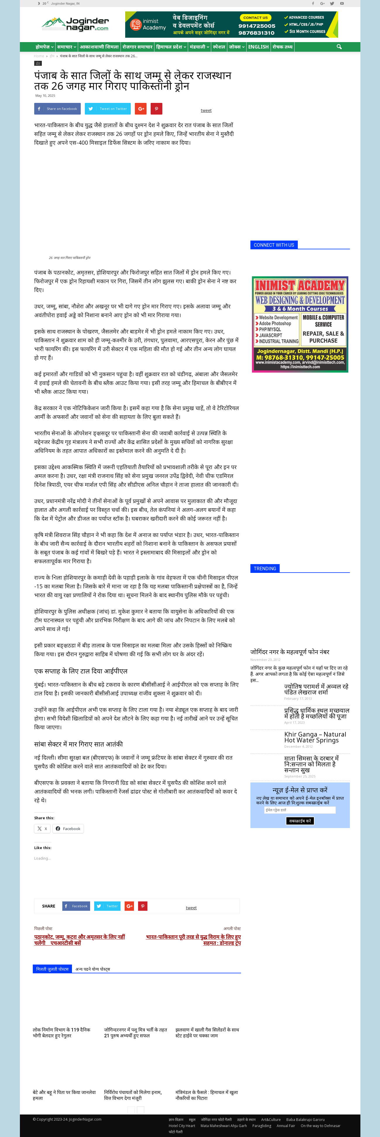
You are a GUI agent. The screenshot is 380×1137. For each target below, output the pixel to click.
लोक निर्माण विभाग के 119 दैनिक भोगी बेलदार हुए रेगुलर (61, 1032)
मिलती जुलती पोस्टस (52, 969)
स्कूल (192, 1119)
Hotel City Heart (182, 1125)
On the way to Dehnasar (321, 1125)
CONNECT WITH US (274, 245)
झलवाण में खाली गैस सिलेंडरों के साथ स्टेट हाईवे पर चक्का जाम (207, 1032)
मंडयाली (199, 47)
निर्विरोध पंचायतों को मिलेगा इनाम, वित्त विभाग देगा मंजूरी (133, 1095)
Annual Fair (286, 1125)
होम (38, 63)
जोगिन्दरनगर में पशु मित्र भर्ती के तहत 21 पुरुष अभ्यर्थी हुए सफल (135, 1032)
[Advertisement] (136, 878)
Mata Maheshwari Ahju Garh (224, 1125)
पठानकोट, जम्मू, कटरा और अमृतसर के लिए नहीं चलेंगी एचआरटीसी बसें (79, 940)
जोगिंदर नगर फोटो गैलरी (216, 1119)
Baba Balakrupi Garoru (305, 1119)
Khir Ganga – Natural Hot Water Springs (315, 737)
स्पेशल (219, 47)
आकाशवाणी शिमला (99, 47)
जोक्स (237, 47)
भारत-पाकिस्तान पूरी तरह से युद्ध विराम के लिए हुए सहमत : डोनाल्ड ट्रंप (193, 940)
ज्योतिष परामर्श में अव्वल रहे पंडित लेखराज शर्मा (316, 689)
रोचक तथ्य (283, 47)
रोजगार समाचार (137, 47)
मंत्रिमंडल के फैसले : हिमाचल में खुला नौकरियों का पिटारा (207, 1095)
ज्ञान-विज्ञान (176, 1119)
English (258, 47)
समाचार (66, 47)
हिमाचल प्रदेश (171, 47)
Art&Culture (271, 1119)
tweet (206, 110)
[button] (339, 47)
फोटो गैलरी (176, 1131)
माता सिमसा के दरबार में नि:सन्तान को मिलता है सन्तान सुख (311, 764)
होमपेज (45, 47)
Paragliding (261, 1125)
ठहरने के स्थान (246, 1119)
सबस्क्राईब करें (300, 821)
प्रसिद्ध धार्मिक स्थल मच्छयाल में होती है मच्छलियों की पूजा (317, 713)
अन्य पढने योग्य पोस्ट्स (92, 969)
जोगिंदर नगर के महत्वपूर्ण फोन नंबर (289, 652)
